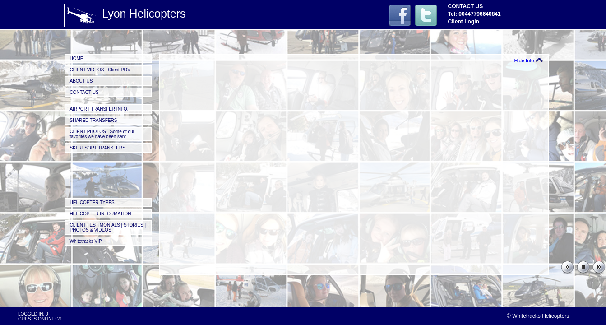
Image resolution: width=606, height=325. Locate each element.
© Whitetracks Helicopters (538, 316)
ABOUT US (81, 81)
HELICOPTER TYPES (92, 202)
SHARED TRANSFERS (93, 120)
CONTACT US (84, 92)
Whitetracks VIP (86, 241)
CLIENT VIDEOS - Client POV (100, 69)
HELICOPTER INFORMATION (100, 213)
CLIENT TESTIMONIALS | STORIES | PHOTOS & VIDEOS (108, 227)
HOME (76, 58)
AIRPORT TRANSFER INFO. (99, 109)
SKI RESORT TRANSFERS (97, 147)
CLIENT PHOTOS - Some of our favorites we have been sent (102, 134)
